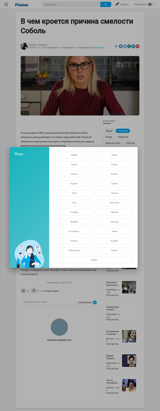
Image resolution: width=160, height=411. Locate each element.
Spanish (74, 183)
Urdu (74, 202)
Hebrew (114, 212)
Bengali (74, 221)
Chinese (114, 193)
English (74, 155)
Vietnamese (74, 250)
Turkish (114, 183)
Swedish (114, 241)
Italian (114, 231)
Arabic (114, 155)
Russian (114, 174)
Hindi (74, 193)
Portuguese (74, 231)
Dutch (74, 164)
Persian (74, 241)
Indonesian (114, 202)
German (74, 174)
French (114, 164)
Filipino (94, 260)
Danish (114, 250)
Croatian (74, 212)
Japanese (114, 221)
